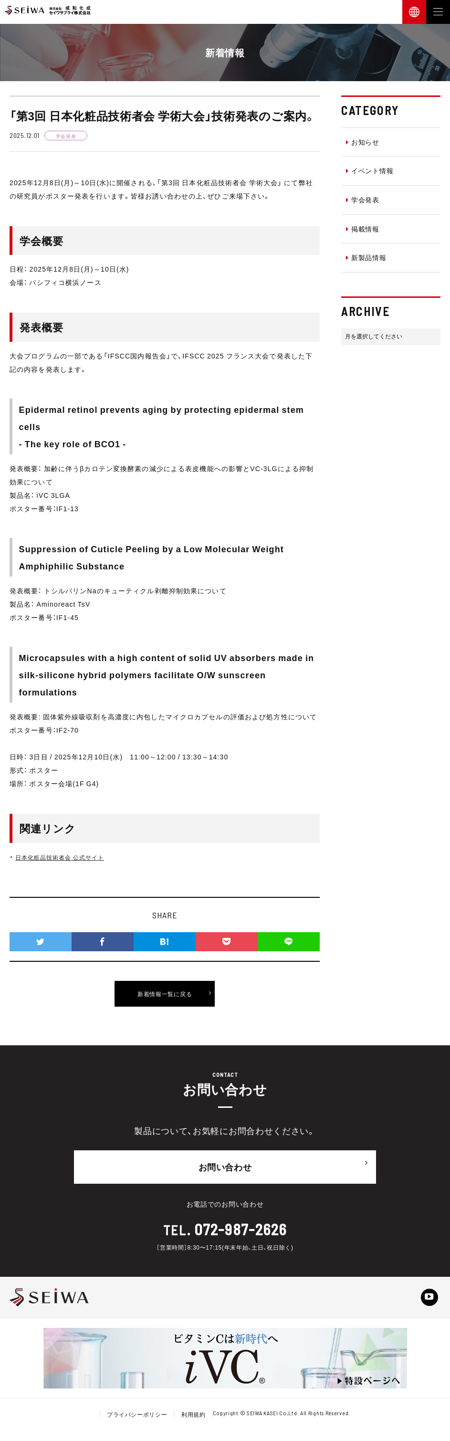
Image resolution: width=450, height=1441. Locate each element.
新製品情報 (366, 257)
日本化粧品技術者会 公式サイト (66, 857)
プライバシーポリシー (136, 1416)
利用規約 (193, 1416)
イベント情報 (369, 170)
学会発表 (362, 199)
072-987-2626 (240, 1226)
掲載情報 (362, 228)
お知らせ (362, 142)
